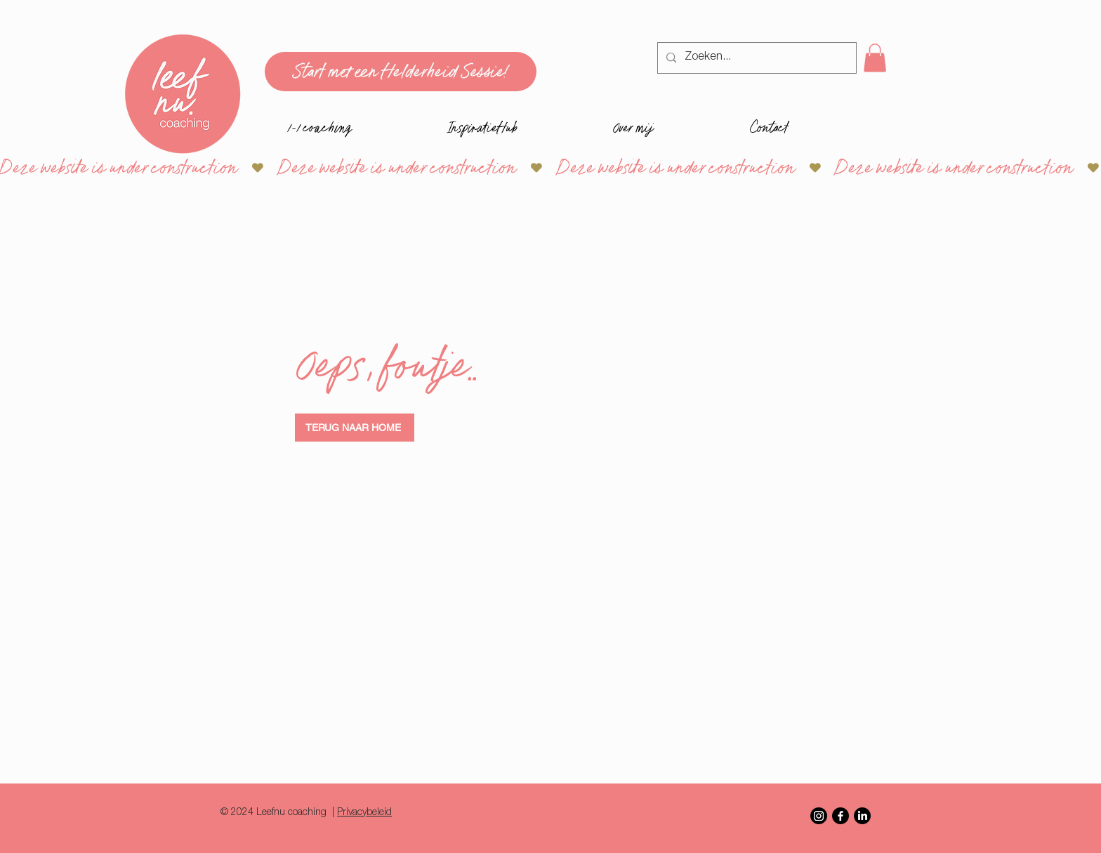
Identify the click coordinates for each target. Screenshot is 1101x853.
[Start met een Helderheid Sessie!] (400, 71)
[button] (875, 58)
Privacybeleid (364, 813)
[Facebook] (840, 815)
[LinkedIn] (862, 815)
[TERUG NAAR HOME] (354, 428)
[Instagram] (818, 815)
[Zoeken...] (755, 58)
